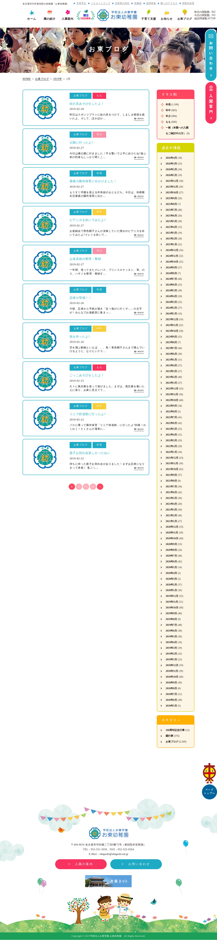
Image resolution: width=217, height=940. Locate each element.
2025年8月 (171, 204)
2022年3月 (171, 440)
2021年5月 (171, 498)
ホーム (31, 18)
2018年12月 (172, 665)
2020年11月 (172, 532)
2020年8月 (171, 550)
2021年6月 (171, 492)
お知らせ (167, 18)
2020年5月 (171, 567)
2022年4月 (171, 434)
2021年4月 (171, 504)
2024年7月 (171, 279)
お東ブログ (184, 18)
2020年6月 (171, 561)
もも (168, 122)
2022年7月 (171, 417)
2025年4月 (171, 227)
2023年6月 (171, 354)
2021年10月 (172, 469)
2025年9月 (171, 198)
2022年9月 (171, 405)
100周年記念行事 (175, 730)
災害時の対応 (122, 3)
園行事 (169, 736)
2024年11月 (172, 256)
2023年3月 (171, 371)
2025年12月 (172, 181)
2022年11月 (172, 394)
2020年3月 (171, 579)
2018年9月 (171, 682)
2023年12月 (172, 319)
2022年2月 (171, 446)
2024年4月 (171, 296)
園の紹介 (50, 18)
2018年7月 (171, 694)
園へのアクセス (169, 3)
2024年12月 (172, 250)
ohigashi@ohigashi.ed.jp (114, 854)
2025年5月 (171, 221)
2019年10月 (172, 607)
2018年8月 (171, 688)
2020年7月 (171, 555)
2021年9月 (171, 475)
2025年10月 (172, 192)
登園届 (137, 3)
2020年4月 (171, 573)
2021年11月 (172, 463)
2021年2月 (171, 515)
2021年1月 (171, 521)
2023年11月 (172, 325)
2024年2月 (171, 307)
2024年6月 (171, 284)
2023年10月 (172, 331)
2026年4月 (171, 157)
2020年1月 (171, 590)
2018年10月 (172, 676)
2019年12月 (172, 596)
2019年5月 (171, 636)
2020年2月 (171, 584)
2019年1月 (171, 659)
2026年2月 (171, 169)
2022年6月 (171, 423)
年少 (168, 116)
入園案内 (68, 18)
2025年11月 (172, 186)
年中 (168, 110)
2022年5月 (171, 429)
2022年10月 (172, 400)
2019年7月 (171, 625)
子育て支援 (148, 18)
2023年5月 (171, 359)
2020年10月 (172, 538)
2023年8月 (171, 342)
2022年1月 (171, 452)
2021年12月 (172, 457)
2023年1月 (171, 382)
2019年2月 (171, 653)
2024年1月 (171, 313)
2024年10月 (172, 261)
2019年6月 (171, 630)
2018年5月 (171, 705)
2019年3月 (171, 648)
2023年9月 (171, 336)
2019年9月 (171, 613)
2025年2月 (171, 238)
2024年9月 (171, 267)
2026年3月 (171, 163)
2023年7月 (171, 348)
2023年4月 (171, 365)
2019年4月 (171, 642)
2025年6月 (171, 215)
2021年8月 (171, 480)
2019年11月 (172, 601)
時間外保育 (188, 3)
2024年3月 (171, 302)
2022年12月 (172, 388)
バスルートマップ (100, 3)
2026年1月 (171, 175)
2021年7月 (171, 486)
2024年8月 (171, 273)
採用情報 (151, 3)
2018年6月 (171, 700)
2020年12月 (172, 526)
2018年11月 (172, 671)
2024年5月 (171, 290)
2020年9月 (171, 544)
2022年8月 (171, 411)
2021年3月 (171, 509)
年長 (168, 104)
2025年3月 (171, 232)
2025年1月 (171, 244)
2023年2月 (171, 377)
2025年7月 (171, 210)
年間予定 (81, 3)
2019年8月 (171, 619)
